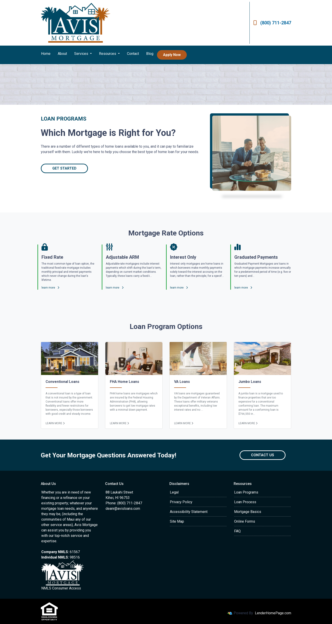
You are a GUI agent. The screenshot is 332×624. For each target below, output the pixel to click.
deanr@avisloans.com (123, 508)
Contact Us (262, 455)
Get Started (64, 168)
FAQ (237, 531)
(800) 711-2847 (272, 23)
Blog (149, 53)
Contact (133, 53)
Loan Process (245, 502)
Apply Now (172, 55)
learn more (50, 287)
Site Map (177, 521)
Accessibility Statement (189, 512)
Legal (174, 492)
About (62, 53)
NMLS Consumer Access (61, 588)
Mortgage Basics (247, 512)
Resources (108, 53)
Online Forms (244, 521)
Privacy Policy (181, 502)
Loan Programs (246, 492)
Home (46, 53)
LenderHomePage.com (273, 613)
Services (81, 53)
